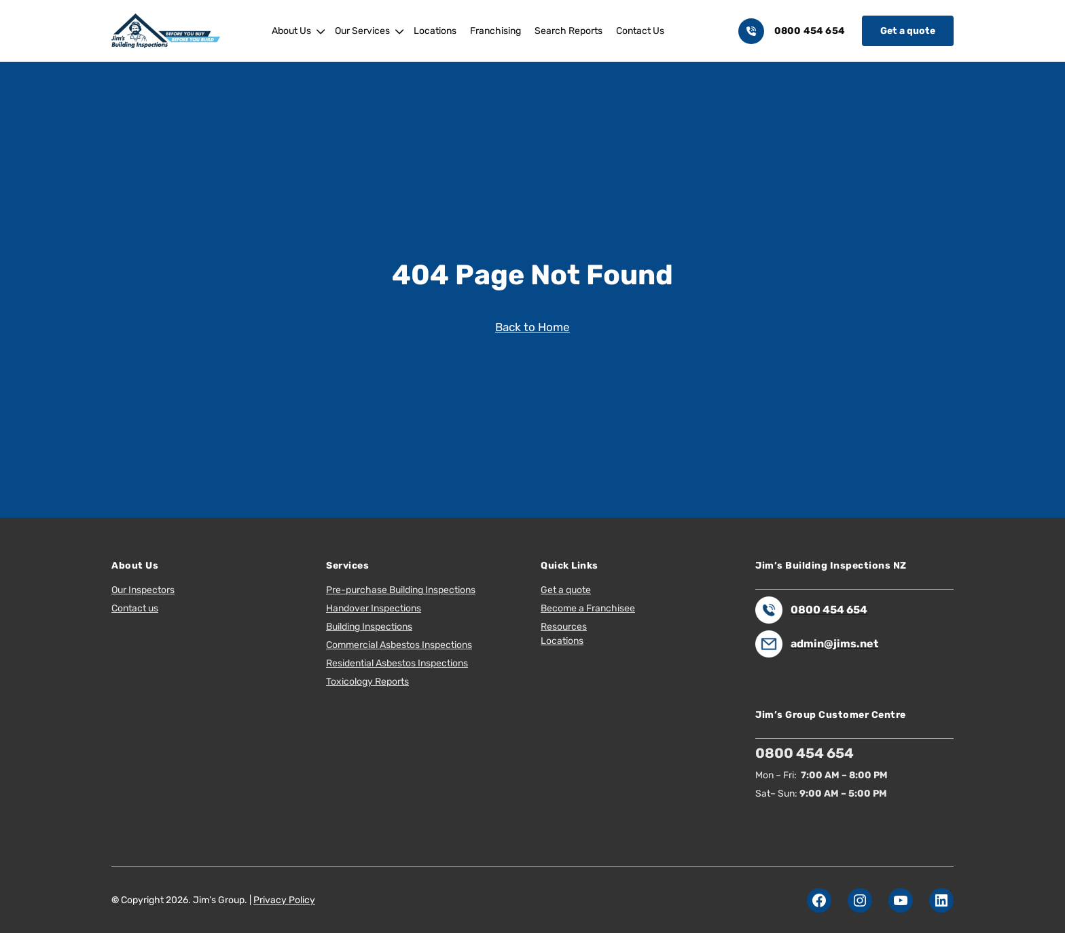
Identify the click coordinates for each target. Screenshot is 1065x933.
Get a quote (907, 31)
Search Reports (568, 31)
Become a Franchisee (588, 608)
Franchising (495, 31)
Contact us (134, 608)
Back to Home (532, 327)
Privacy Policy (284, 900)
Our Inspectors (143, 590)
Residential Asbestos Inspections (397, 663)
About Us (291, 31)
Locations (435, 31)
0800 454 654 (809, 31)
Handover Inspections (373, 608)
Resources (564, 626)
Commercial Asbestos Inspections (399, 645)
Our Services (362, 31)
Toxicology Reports (367, 681)
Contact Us (640, 31)
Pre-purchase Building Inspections (400, 590)
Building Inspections (369, 626)
